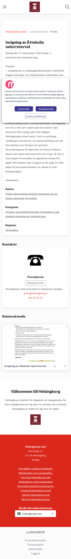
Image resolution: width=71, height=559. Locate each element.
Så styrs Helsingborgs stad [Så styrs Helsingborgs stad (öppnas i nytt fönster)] (36, 499)
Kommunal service (48, 193)
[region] (35, 100)
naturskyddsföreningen (27, 212)
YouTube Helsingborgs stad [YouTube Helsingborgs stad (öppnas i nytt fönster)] (35, 477)
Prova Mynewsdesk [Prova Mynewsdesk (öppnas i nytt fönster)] (35, 540)
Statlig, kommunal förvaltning (21, 198)
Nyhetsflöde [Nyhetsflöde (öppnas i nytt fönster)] (35, 549)
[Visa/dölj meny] (5, 7)
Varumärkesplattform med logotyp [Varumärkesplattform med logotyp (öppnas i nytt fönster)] (35, 486)
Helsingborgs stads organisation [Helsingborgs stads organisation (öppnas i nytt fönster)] (35, 481)
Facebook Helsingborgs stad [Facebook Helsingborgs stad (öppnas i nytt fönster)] (35, 490)
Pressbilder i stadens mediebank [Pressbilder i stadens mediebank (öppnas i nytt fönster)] (35, 468)
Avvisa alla (23, 109)
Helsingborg (11, 230)
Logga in (35, 553)
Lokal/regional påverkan (25, 193)
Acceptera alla (46, 109)
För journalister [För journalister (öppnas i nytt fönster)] (35, 544)
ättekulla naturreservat (17, 216)
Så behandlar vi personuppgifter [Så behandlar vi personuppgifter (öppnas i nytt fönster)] (36, 472)
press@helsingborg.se (35, 293)
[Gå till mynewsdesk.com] (35, 532)
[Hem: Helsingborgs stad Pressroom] (34, 7)
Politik (8, 193)
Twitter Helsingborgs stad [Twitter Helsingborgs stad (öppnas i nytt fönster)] (36, 494)
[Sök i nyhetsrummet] (67, 7)
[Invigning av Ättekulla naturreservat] (35, 343)
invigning (10, 212)
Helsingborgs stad (49, 212)
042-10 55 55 (35, 297)
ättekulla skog (38, 216)
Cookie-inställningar (35, 116)
